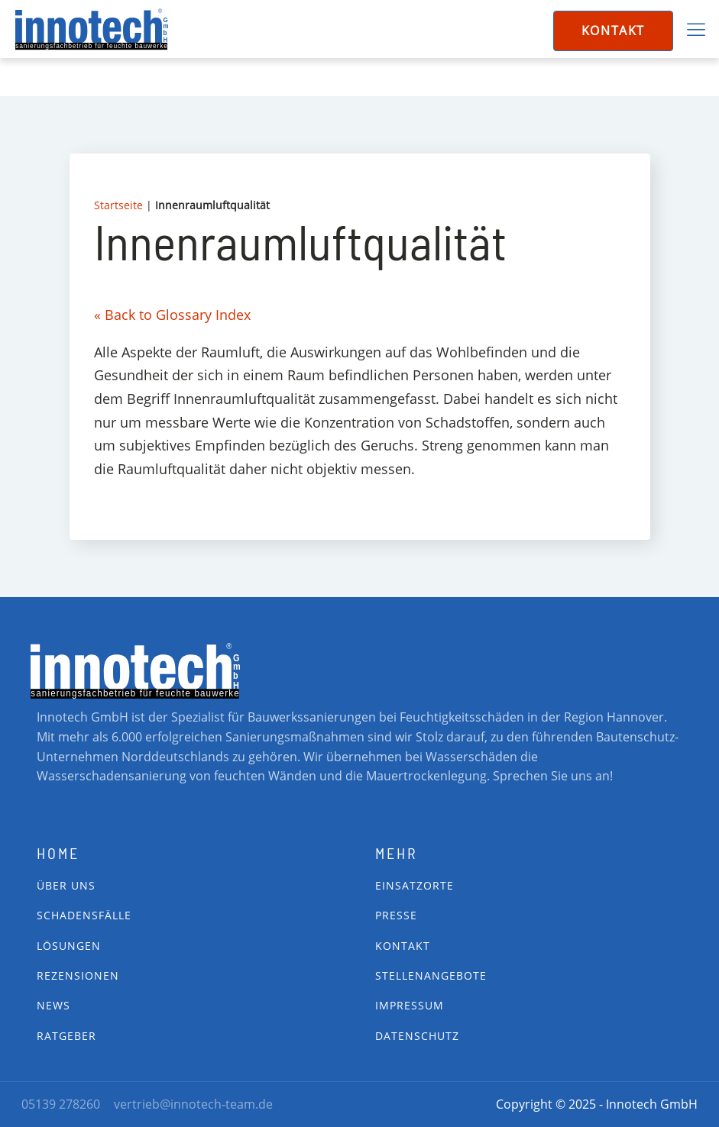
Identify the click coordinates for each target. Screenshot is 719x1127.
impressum (409, 1005)
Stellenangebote (431, 975)
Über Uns (66, 885)
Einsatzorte (414, 885)
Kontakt (613, 30)
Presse (396, 915)
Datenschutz (417, 1035)
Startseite (118, 205)
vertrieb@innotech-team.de (193, 1104)
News (53, 1005)
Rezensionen (78, 975)
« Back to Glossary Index (172, 314)
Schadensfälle (84, 915)
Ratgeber (66, 1035)
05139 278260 (60, 1104)
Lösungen (69, 945)
